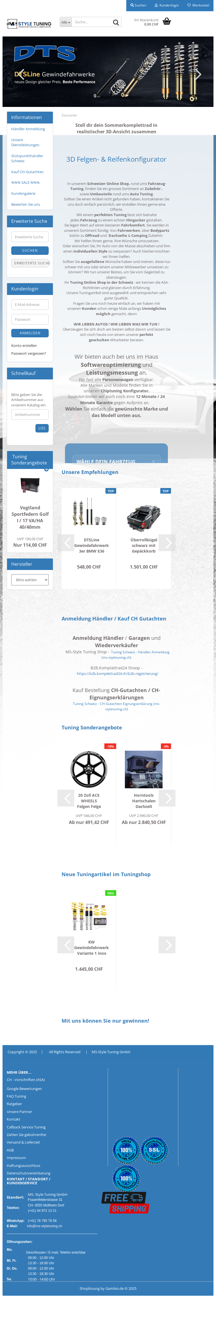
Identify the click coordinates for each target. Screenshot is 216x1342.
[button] (19, 74)
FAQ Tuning (16, 1096)
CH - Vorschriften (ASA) (26, 1079)
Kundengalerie (23, 193)
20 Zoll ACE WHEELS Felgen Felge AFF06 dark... (89, 801)
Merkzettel (198, 5)
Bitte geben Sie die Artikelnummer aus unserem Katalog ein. (28, 399)
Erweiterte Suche (31, 263)
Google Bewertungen (24, 1088)
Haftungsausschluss (23, 1165)
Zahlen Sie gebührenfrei (26, 1134)
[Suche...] (65, 22)
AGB (10, 1150)
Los (42, 428)
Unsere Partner (19, 1111)
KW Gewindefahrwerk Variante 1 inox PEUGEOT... (91, 947)
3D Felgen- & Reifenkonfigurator (116, 159)
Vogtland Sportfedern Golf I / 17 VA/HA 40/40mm (30, 517)
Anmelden (30, 333)
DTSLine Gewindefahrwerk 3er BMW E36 (91, 545)
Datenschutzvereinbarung (28, 1173)
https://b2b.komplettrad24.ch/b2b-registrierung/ (117, 673)
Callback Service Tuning (26, 1127)
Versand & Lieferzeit (23, 1142)
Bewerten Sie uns (25, 204)
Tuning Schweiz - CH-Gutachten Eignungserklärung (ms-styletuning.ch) (116, 706)
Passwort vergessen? (28, 353)
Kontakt (13, 1119)
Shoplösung (90, 1288)
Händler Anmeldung (28, 128)
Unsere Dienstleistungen (25, 142)
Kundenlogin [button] (167, 5)
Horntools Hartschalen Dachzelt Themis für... (144, 801)
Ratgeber (14, 1103)
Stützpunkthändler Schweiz (27, 158)
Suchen (30, 250)
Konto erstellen (24, 345)
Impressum (16, 1157)
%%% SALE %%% (25, 182)
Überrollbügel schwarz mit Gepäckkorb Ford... (143, 545)
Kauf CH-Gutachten (27, 171)
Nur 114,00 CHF (30, 542)
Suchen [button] (138, 5)
